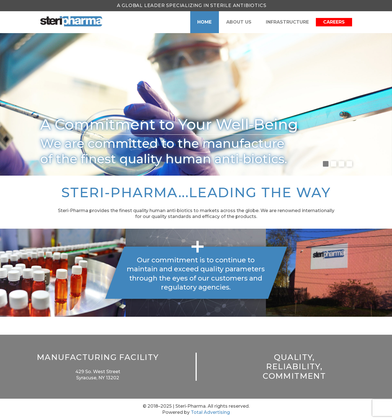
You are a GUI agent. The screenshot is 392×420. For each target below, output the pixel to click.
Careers (334, 22)
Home (204, 22)
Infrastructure (287, 22)
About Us (238, 22)
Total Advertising (210, 412)
